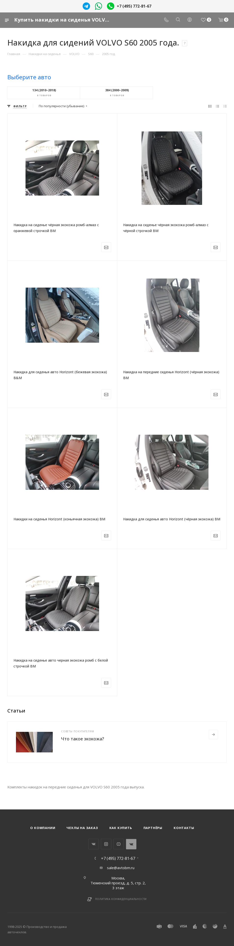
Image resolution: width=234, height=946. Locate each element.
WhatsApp (131, 844)
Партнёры (152, 828)
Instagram (106, 844)
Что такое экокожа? (82, 739)
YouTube (118, 844)
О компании (42, 828)
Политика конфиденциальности (121, 899)
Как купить (120, 828)
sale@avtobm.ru (120, 867)
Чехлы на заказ (82, 828)
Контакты (184, 828)
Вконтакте (93, 844)
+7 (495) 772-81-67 (134, 6)
